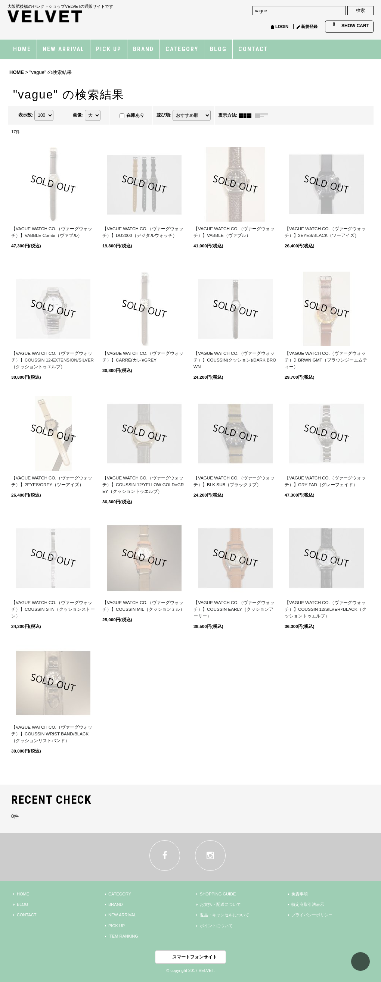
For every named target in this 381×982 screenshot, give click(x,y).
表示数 (25, 115)
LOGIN (281, 26)
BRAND (115, 904)
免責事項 (299, 894)
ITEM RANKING (123, 936)
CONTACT (27, 915)
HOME (23, 894)
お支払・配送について (220, 904)
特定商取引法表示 (307, 904)
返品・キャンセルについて (224, 915)
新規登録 (309, 26)
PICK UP (116, 925)
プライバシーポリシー (311, 915)
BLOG (22, 904)
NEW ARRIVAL (122, 915)
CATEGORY (119, 894)
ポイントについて (216, 925)
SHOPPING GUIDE (218, 894)
